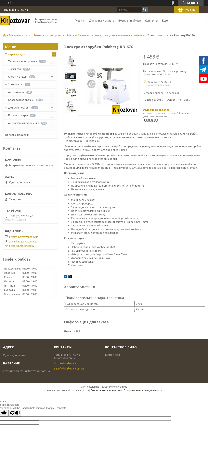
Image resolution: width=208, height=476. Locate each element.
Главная (80, 20)
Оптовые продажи (17, 134)
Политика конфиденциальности (143, 390)
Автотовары (16, 92)
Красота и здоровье (21, 99)
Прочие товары (18, 115)
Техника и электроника (49, 35)
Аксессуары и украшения (23, 123)
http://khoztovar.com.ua (23, 236)
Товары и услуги (19, 35)
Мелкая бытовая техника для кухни (91, 35)
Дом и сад (14, 68)
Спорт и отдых (17, 76)
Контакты (151, 20)
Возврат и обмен (129, 20)
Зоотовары (15, 84)
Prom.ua (122, 386)
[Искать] (145, 9)
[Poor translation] (14, 413)
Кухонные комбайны (131, 35)
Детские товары (18, 107)
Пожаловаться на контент (106, 390)
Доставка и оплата (101, 20)
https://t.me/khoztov (21, 245)
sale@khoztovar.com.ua (23, 241)
